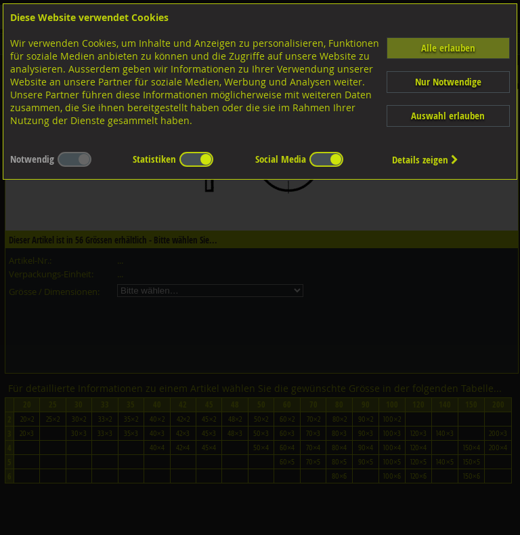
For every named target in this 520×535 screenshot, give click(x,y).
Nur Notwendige (448, 82)
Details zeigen (425, 160)
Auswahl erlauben (448, 115)
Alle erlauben (448, 48)
